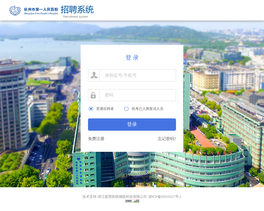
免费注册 (96, 139)
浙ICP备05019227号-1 (165, 197)
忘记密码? (167, 139)
